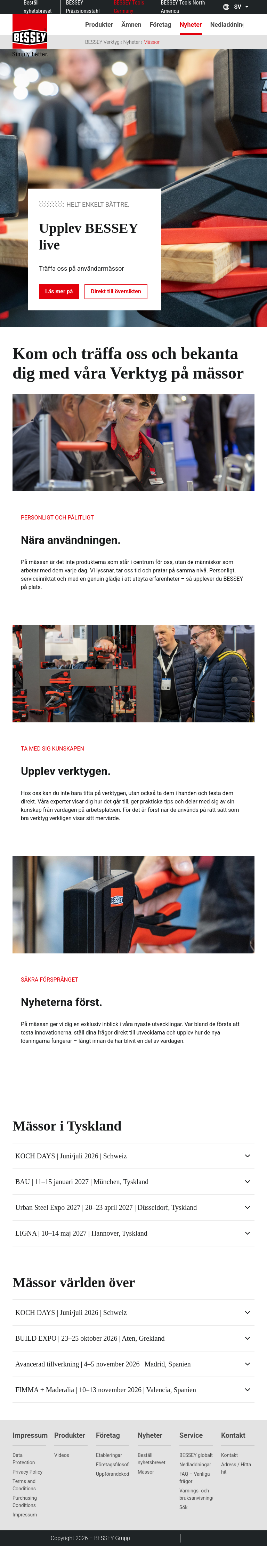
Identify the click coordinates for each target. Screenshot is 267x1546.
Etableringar (109, 1455)
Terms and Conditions (24, 1484)
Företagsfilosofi (112, 1464)
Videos (61, 1455)
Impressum (25, 1514)
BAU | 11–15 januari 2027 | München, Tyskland (81, 1182)
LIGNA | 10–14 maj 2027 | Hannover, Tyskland (81, 1233)
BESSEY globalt (196, 1455)
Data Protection (24, 1458)
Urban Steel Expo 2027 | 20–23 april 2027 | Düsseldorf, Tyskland (106, 1207)
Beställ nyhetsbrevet (151, 1458)
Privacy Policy (27, 1472)
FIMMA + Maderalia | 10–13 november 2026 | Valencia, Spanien (105, 1390)
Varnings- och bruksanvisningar (196, 1494)
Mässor (152, 42)
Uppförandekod (112, 1474)
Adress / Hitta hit (236, 1468)
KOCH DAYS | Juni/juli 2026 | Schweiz (71, 1156)
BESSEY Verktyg (102, 42)
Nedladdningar (195, 1464)
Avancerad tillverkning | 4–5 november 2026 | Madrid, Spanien (103, 1364)
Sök (183, 1507)
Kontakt (229, 1455)
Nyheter (131, 42)
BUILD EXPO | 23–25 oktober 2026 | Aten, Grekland (90, 1338)
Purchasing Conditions (25, 1501)
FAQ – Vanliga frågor (194, 1477)
